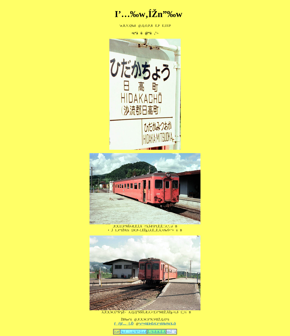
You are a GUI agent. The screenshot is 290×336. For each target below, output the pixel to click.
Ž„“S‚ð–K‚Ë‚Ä (156, 331)
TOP (116, 331)
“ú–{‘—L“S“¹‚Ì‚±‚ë (133, 331)
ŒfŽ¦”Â (171, 331)
